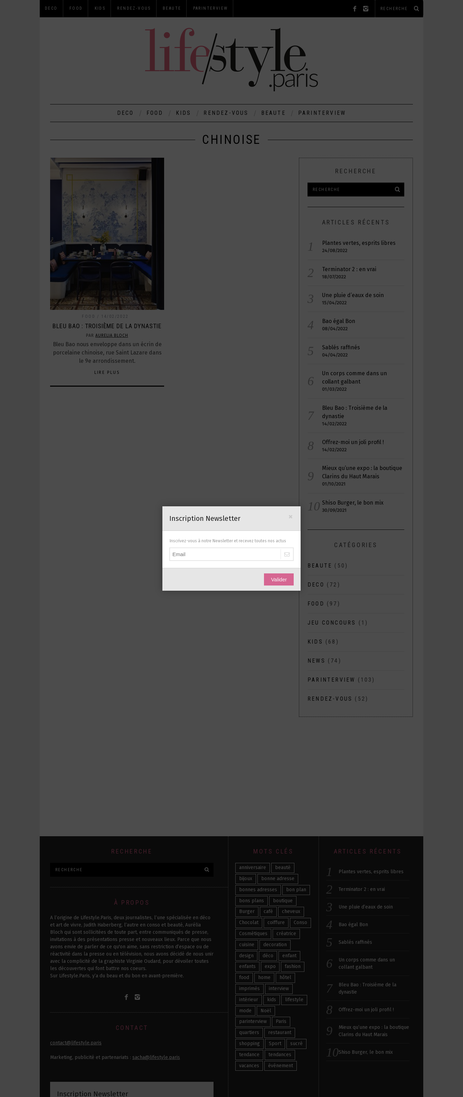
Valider (279, 579)
